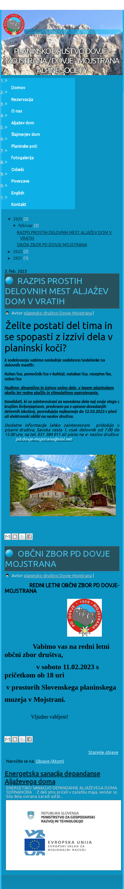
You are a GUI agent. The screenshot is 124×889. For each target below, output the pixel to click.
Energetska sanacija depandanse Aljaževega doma (52, 777)
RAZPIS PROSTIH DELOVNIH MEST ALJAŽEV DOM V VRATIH (56, 291)
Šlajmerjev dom (25, 134)
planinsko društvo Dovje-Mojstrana (58, 313)
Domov (18, 88)
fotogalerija (22, 158)
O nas (16, 111)
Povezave (20, 181)
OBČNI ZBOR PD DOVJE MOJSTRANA (52, 244)
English (17, 193)
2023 (18, 219)
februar (26, 225)
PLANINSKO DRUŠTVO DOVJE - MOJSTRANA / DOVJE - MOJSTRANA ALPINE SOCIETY (62, 61)
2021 (18, 258)
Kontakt (18, 204)
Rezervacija (22, 99)
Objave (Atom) (50, 761)
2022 (18, 251)
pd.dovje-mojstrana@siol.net (44, 439)
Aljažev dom (22, 123)
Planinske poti (24, 146)
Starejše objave (103, 752)
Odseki (17, 169)
